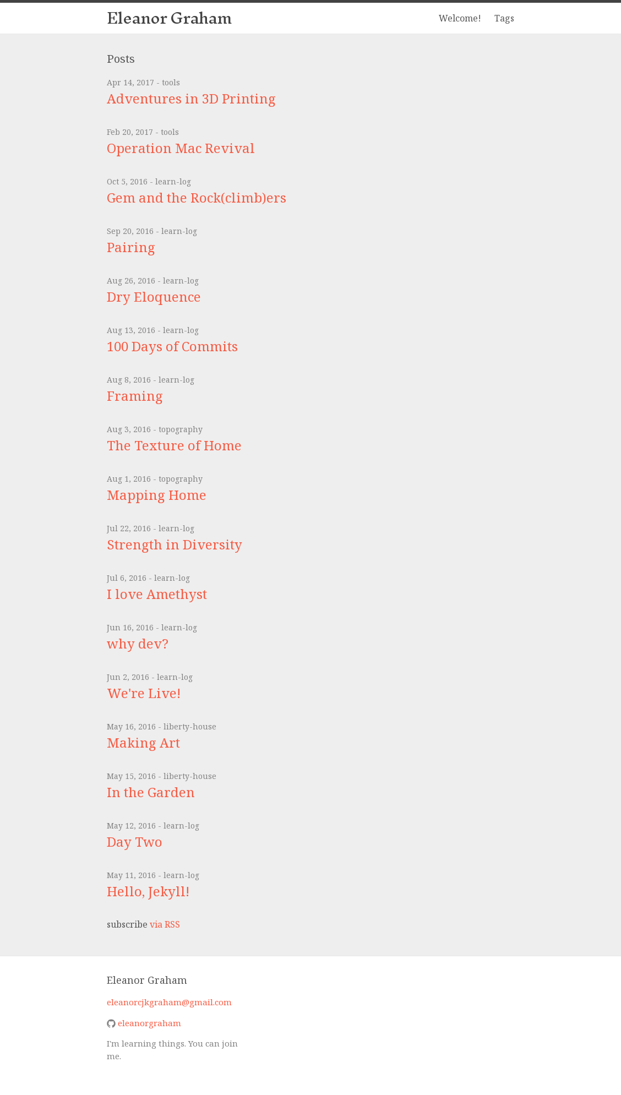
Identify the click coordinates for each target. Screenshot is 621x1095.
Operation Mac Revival (181, 148)
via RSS (165, 924)
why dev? (137, 643)
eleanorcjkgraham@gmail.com (169, 1001)
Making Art (143, 742)
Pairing (131, 247)
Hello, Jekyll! (148, 891)
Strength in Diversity (174, 544)
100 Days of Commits (172, 346)
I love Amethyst (157, 594)
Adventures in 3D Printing (191, 98)
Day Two (134, 841)
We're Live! (144, 693)
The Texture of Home (174, 445)
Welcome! (460, 18)
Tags (504, 18)
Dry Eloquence (154, 296)
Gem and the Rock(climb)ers (196, 197)
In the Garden (151, 792)
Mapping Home (156, 495)
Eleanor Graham (169, 18)
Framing (135, 395)
